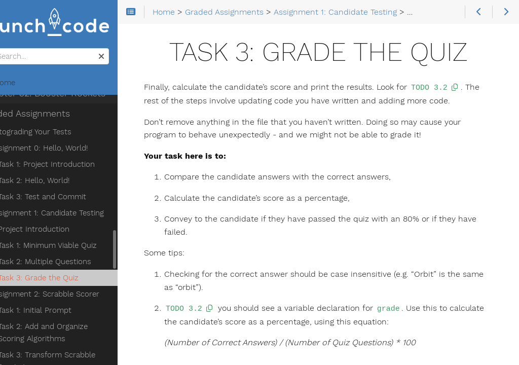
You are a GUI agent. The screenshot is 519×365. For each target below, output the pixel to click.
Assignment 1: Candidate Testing (73, 165)
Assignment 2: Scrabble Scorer (71, 246)
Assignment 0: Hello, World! (65, 100)
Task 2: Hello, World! (60, 133)
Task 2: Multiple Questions (71, 214)
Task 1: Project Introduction (72, 117)
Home (25, 84)
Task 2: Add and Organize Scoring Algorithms (83, 285)
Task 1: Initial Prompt (61, 263)
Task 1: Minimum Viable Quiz (73, 198)
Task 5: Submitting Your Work (76, 352)
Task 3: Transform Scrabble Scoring (73, 313)
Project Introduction (60, 182)
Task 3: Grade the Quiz (64, 230)
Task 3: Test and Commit (68, 149)
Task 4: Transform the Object (76, 336)
